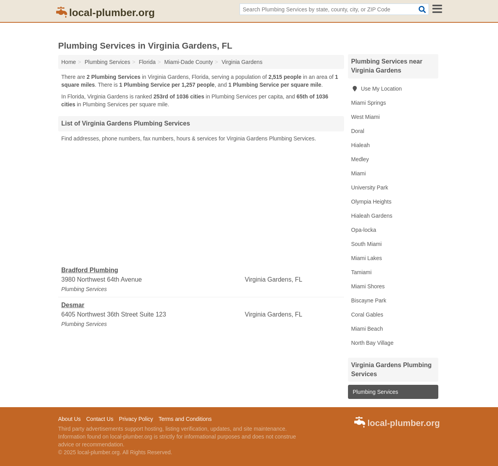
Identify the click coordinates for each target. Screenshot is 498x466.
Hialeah (360, 145)
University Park (369, 187)
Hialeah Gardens (371, 216)
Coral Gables (367, 314)
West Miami (365, 117)
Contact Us (99, 419)
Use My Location (376, 89)
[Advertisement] (201, 204)
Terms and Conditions (185, 419)
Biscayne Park (368, 300)
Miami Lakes (366, 258)
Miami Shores (368, 286)
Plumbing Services (374, 392)
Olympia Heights (371, 201)
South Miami (366, 244)
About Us (69, 419)
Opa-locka (363, 230)
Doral (357, 131)
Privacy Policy (136, 419)
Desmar (72, 305)
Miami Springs (368, 103)
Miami (358, 173)
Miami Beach (367, 329)
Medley (360, 159)
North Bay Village (372, 343)
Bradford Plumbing (89, 270)
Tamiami (361, 272)
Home (68, 62)
